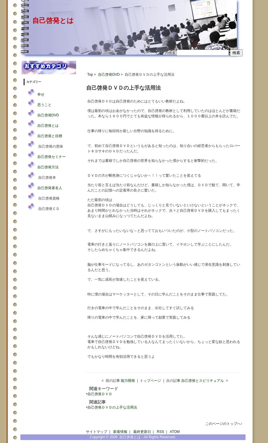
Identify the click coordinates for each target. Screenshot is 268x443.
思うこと (44, 105)
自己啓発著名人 (49, 188)
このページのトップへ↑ (224, 424)
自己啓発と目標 (49, 136)
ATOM (175, 432)
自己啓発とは (53, 20)
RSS (160, 432)
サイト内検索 (165, 53)
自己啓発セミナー (51, 157)
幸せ (40, 94)
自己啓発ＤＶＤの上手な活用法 (112, 407)
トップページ (150, 381)
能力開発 (128, 381)
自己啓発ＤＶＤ (99, 394)
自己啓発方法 (48, 167)
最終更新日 (142, 432)
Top (90, 74)
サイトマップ (96, 432)
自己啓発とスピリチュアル (202, 381)
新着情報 (120, 432)
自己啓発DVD (109, 74)
